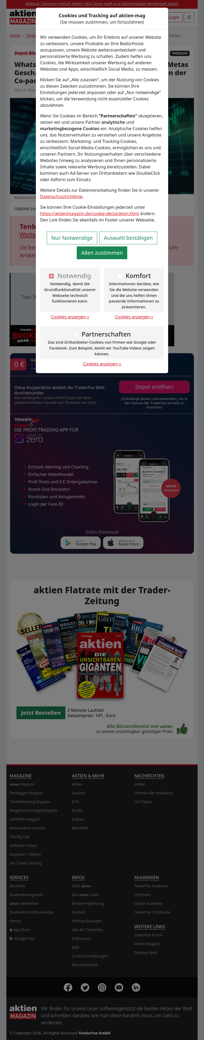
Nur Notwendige (72, 237)
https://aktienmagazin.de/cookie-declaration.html (89, 213)
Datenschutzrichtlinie (61, 196)
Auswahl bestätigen (128, 237)
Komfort (138, 275)
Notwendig (74, 275)
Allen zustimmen (102, 252)
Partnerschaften (106, 334)
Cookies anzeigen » (70, 317)
